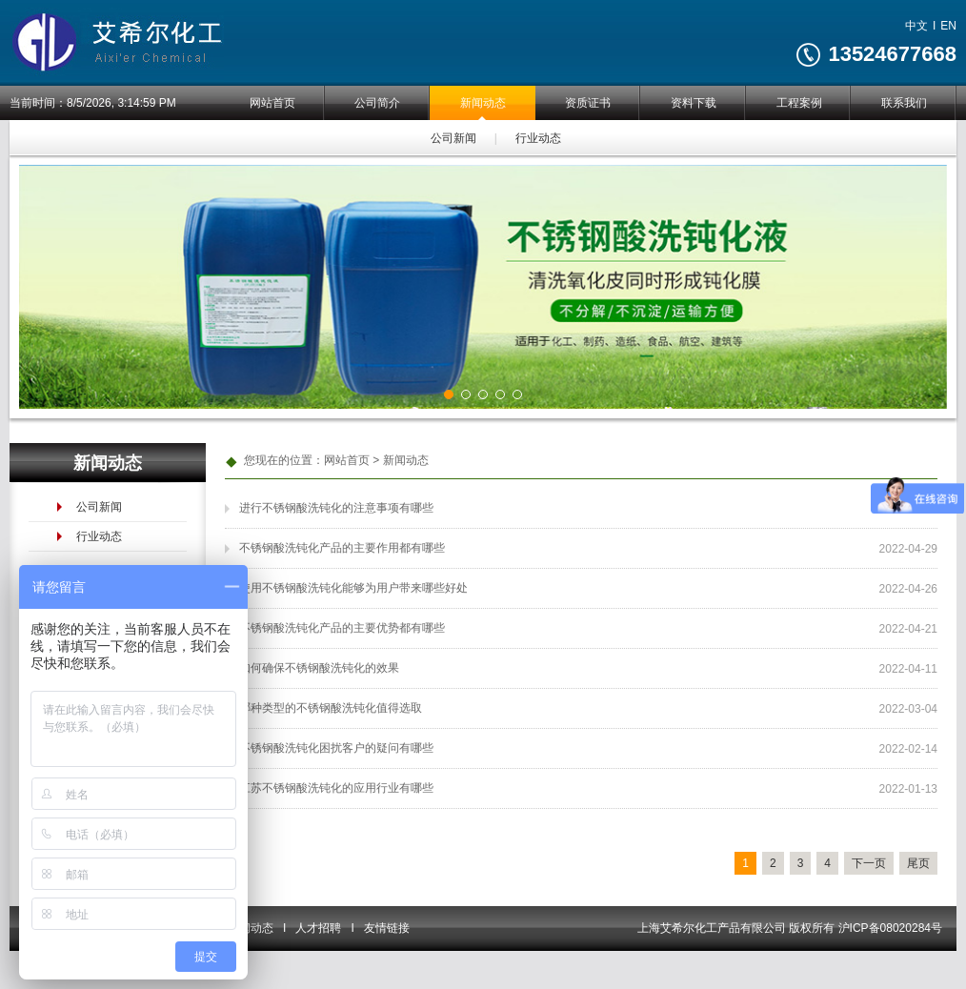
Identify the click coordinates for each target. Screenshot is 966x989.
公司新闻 (452, 137)
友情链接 (387, 928)
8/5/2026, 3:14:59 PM (121, 103)
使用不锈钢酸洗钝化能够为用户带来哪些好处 (353, 588)
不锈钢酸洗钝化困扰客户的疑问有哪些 (336, 748)
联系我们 (904, 103)
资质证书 (588, 103)
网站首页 (271, 103)
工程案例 (798, 103)
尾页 (918, 863)
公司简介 (377, 103)
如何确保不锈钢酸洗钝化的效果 (319, 668)
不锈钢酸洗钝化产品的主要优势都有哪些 (342, 628)
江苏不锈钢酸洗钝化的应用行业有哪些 (336, 788)
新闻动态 (482, 103)
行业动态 (536, 137)
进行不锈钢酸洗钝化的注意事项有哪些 (336, 508)
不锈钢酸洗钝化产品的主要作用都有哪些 (342, 548)
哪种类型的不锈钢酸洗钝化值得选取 (330, 708)
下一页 (869, 863)
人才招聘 (318, 928)
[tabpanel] (483, 287)
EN (948, 25)
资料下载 (693, 103)
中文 (916, 25)
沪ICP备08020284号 (890, 928)
